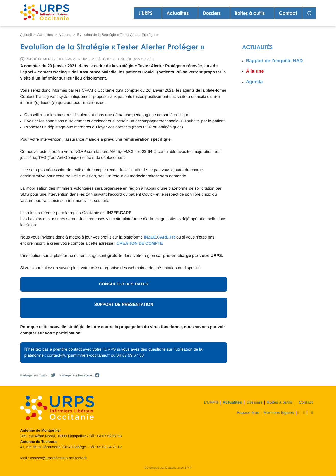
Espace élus (248, 413)
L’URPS (145, 13)
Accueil (26, 35)
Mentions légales (278, 413)
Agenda (254, 81)
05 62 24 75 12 (109, 447)
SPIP (188, 467)
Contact (288, 13)
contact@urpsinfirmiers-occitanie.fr (58, 458)
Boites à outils (250, 13)
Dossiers (211, 13)
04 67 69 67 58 (109, 436)
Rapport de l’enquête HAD (274, 60)
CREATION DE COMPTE (139, 243)
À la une (65, 35)
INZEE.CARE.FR (159, 237)
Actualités (178, 13)
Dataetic (170, 467)
